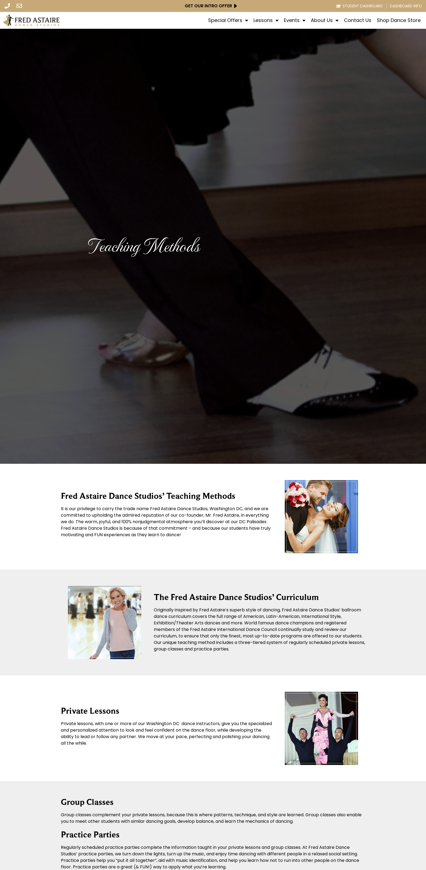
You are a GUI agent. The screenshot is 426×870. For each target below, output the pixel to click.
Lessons (265, 20)
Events (294, 20)
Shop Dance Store (399, 20)
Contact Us (357, 20)
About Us (325, 20)
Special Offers (228, 20)
